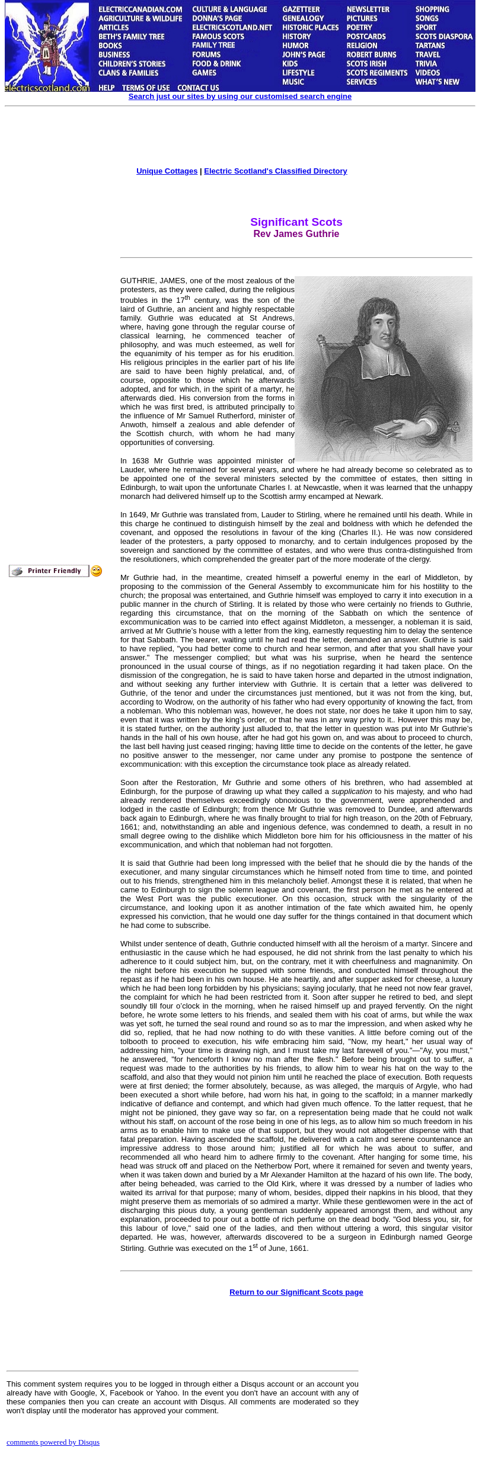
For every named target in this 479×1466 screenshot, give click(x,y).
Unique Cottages (166, 171)
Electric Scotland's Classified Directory (275, 171)
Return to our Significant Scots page (296, 1292)
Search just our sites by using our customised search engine (240, 96)
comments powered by (53, 1442)
